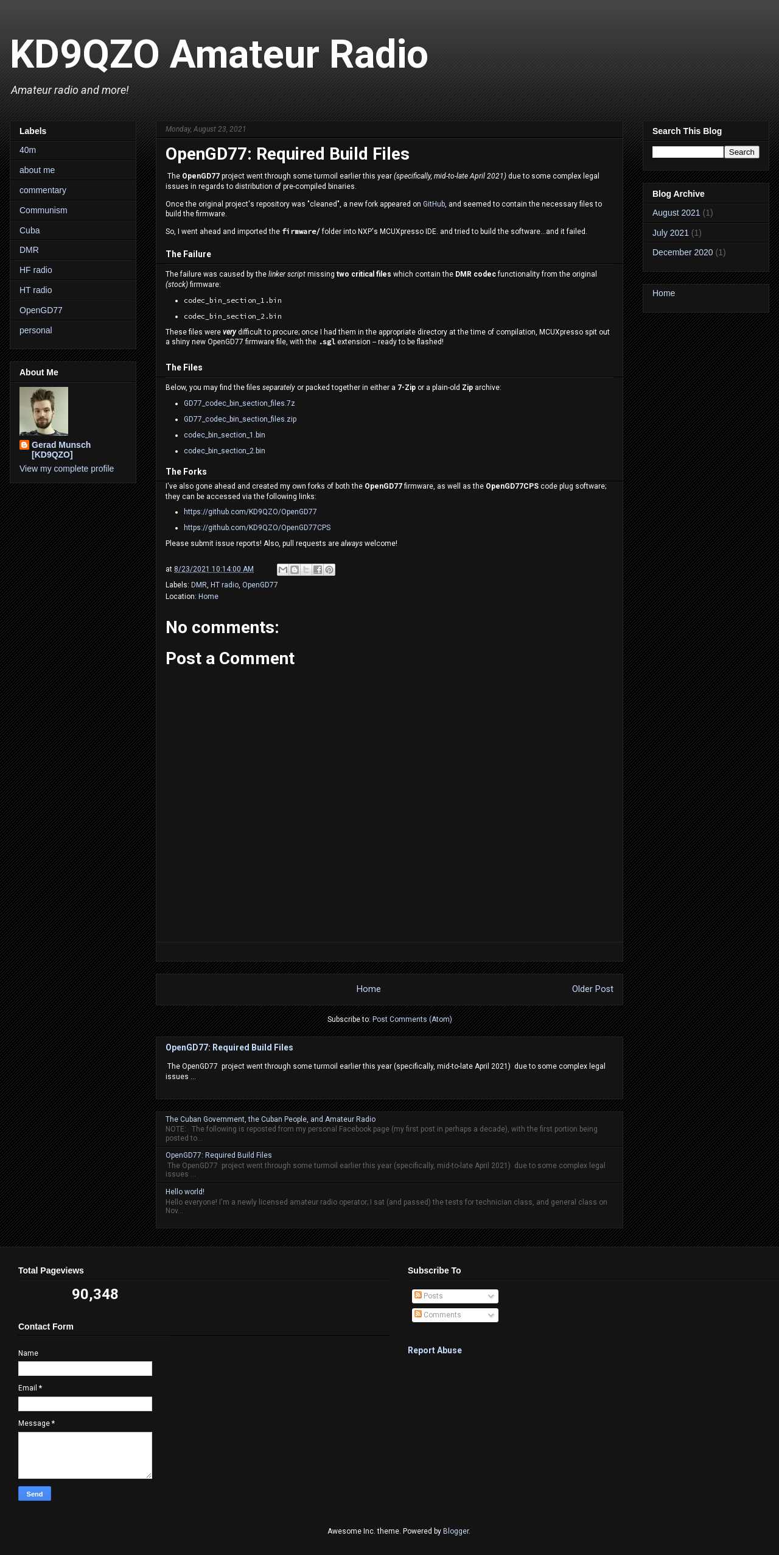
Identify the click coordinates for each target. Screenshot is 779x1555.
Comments (437, 1315)
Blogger (456, 1531)
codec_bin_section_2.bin (224, 451)
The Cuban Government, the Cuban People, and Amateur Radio (271, 1119)
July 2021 (670, 233)
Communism (43, 210)
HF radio (35, 270)
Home (208, 596)
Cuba (29, 230)
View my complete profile (66, 468)
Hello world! (185, 1192)
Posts (428, 1296)
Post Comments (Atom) (412, 1019)
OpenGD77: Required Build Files (229, 1047)
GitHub (434, 204)
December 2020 (682, 252)
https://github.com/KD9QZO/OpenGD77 (250, 512)
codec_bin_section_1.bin (224, 435)
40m (27, 150)
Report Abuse (435, 1350)
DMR (199, 585)
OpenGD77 (260, 585)
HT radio (225, 585)
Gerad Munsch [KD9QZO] (61, 449)
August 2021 (676, 213)
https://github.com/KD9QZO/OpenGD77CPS (257, 527)
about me (37, 170)
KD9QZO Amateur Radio (219, 54)
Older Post (592, 989)
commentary (42, 190)
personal (35, 330)
